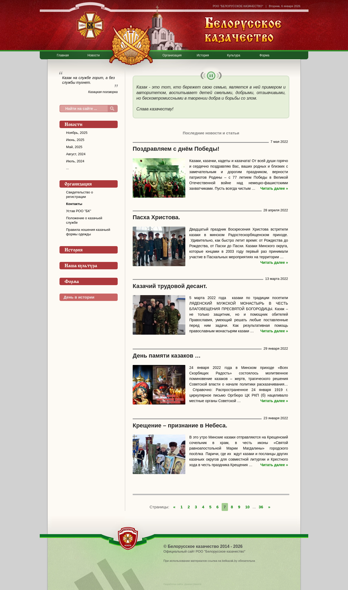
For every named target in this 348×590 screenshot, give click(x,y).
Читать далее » (274, 188)
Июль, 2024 (75, 161)
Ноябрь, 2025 (76, 133)
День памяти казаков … (167, 355)
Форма (264, 55)
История (203, 55)
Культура (233, 55)
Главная (63, 55)
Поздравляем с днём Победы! (176, 148)
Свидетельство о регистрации (79, 194)
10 (247, 507)
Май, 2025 (74, 147)
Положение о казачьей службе (84, 220)
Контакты (74, 204)
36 (261, 507)
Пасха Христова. (156, 217)
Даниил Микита (192, 584)
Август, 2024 (76, 154)
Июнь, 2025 (75, 140)
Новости (93, 55)
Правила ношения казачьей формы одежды (88, 232)
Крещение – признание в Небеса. (180, 425)
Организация (171, 55)
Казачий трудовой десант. (170, 286)
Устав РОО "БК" (78, 211)
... (67, 168)
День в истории (79, 297)
